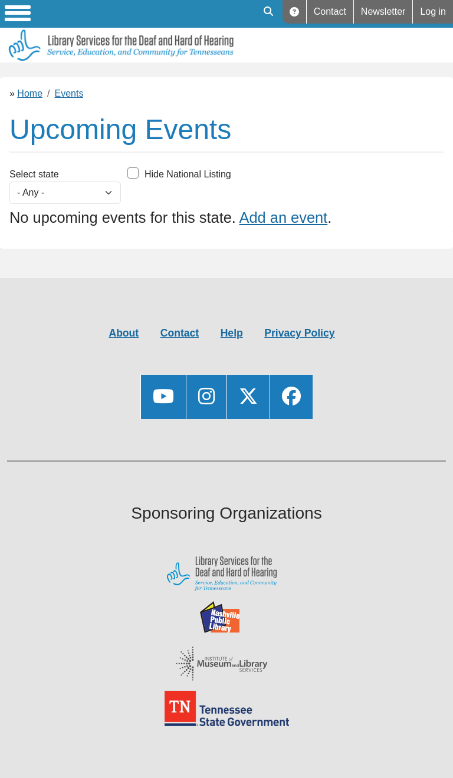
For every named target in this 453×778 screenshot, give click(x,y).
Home (29, 93)
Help (295, 12)
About (124, 333)
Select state (34, 174)
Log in (433, 11)
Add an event (283, 217)
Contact (330, 11)
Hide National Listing (188, 174)
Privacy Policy (299, 333)
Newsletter (383, 11)
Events (69, 93)
